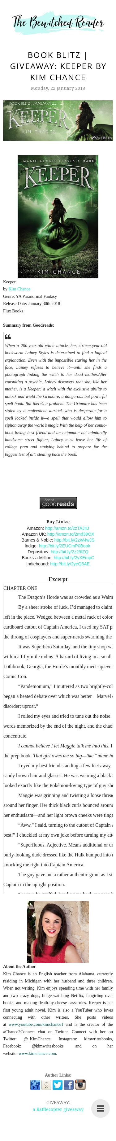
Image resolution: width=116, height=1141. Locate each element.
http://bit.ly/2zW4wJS (74, 540)
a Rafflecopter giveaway (58, 1109)
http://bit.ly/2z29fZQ (69, 551)
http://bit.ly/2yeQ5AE (70, 563)
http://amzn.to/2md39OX (70, 534)
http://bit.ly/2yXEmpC (74, 557)
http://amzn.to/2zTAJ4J (67, 528)
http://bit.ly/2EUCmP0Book (64, 545)
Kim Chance (19, 289)
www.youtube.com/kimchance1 (36, 1024)
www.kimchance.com (37, 1053)
